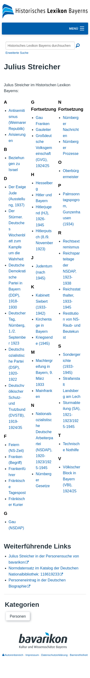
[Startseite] (45, 11)
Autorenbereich (12, 655)
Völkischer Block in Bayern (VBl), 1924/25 (71, 479)
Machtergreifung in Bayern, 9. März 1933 (44, 373)
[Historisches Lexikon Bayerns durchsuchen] (40, 46)
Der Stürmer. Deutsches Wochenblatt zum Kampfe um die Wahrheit (17, 235)
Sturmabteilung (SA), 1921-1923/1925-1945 (71, 415)
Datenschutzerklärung (54, 655)
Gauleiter (43, 130)
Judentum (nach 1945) (44, 272)
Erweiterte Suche (17, 53)
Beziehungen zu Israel (16, 164)
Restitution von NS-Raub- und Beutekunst (71, 325)
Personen (18, 616)
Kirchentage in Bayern (44, 325)
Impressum (32, 655)
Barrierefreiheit (79, 655)
